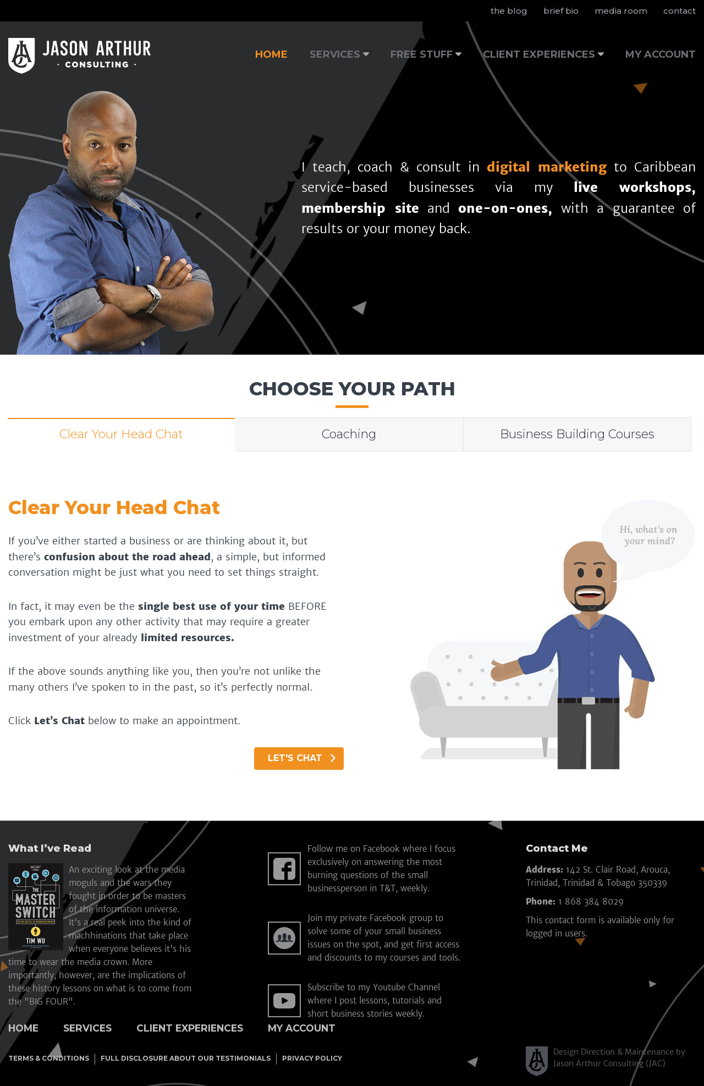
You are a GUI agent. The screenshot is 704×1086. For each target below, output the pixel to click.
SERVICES (335, 54)
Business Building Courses (577, 434)
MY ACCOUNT (660, 54)
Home (23, 1028)
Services (87, 1028)
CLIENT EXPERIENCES (539, 54)
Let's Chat (302, 758)
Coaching (349, 434)
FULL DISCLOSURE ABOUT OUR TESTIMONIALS (186, 1058)
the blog (509, 10)
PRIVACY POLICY (312, 1058)
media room (621, 10)
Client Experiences (189, 1028)
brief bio (561, 10)
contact (679, 10)
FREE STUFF (422, 54)
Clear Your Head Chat (121, 434)
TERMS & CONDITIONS (48, 1058)
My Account (302, 1028)
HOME (271, 54)
